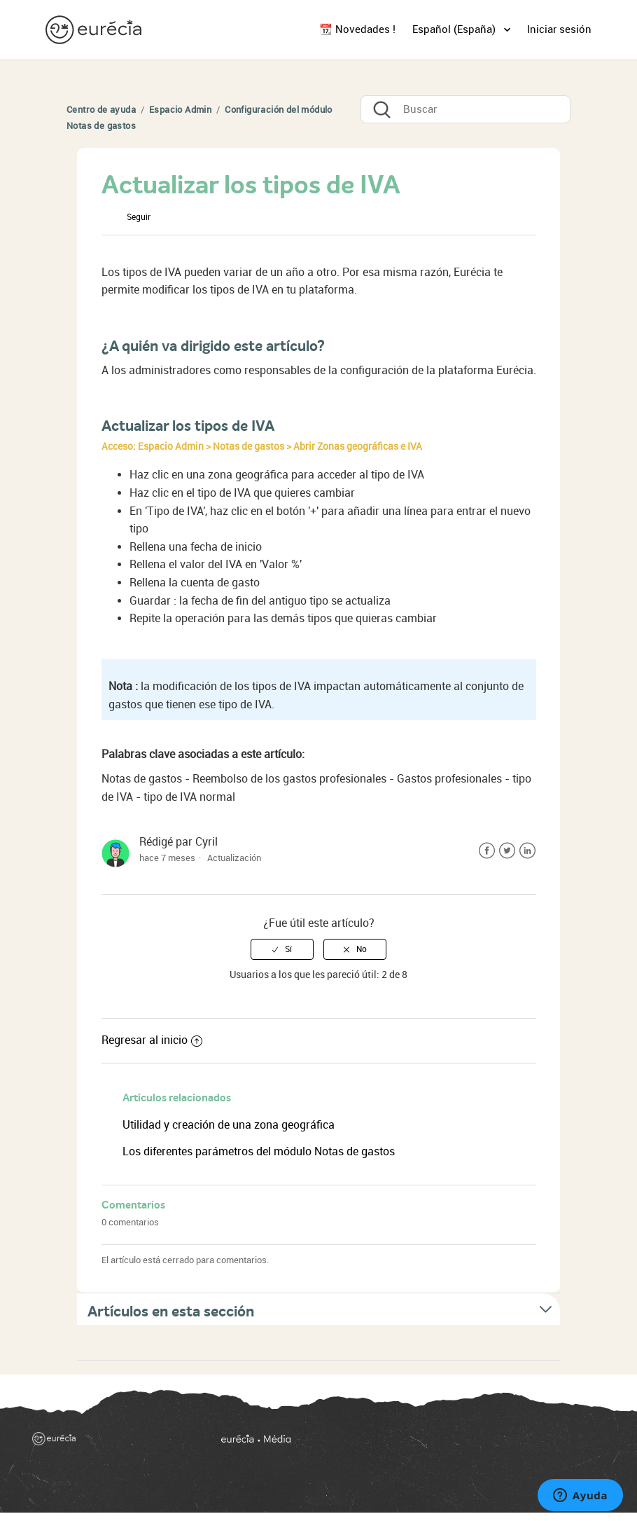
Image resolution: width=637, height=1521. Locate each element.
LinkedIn (527, 851)
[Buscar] (465, 109)
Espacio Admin (180, 109)
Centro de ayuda (101, 109)
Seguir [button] (138, 217)
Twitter (507, 851)
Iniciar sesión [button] (559, 29)
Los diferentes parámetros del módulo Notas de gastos (258, 1151)
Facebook (487, 851)
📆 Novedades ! (357, 29)
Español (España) (455, 29)
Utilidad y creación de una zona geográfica (228, 1124)
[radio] (282, 949)
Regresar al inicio (152, 1040)
